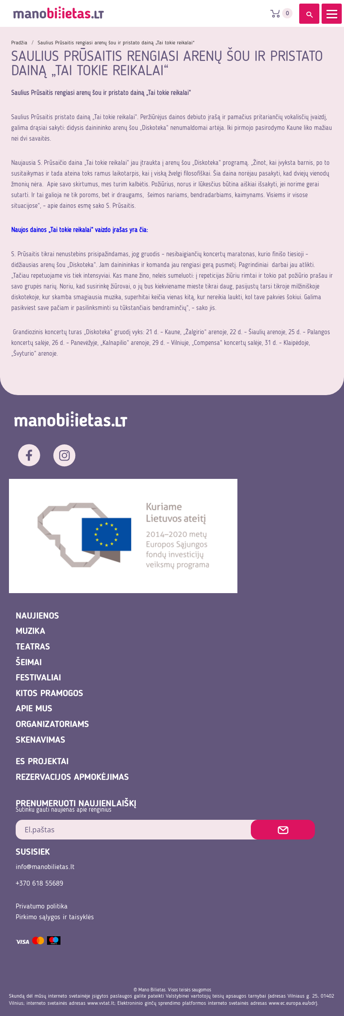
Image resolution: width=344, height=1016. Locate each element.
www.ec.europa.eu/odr (292, 1003)
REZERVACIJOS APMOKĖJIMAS (72, 777)
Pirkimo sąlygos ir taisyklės (55, 917)
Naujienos (37, 616)
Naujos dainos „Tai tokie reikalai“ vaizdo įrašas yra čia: (80, 230)
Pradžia (19, 43)
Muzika (30, 631)
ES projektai (42, 762)
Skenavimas (40, 740)
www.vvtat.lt (100, 1003)
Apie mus (34, 709)
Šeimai (29, 663)
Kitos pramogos (49, 693)
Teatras (33, 647)
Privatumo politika (42, 906)
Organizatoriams (52, 724)
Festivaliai (38, 678)
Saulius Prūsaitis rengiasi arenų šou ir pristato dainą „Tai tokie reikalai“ (116, 43)
